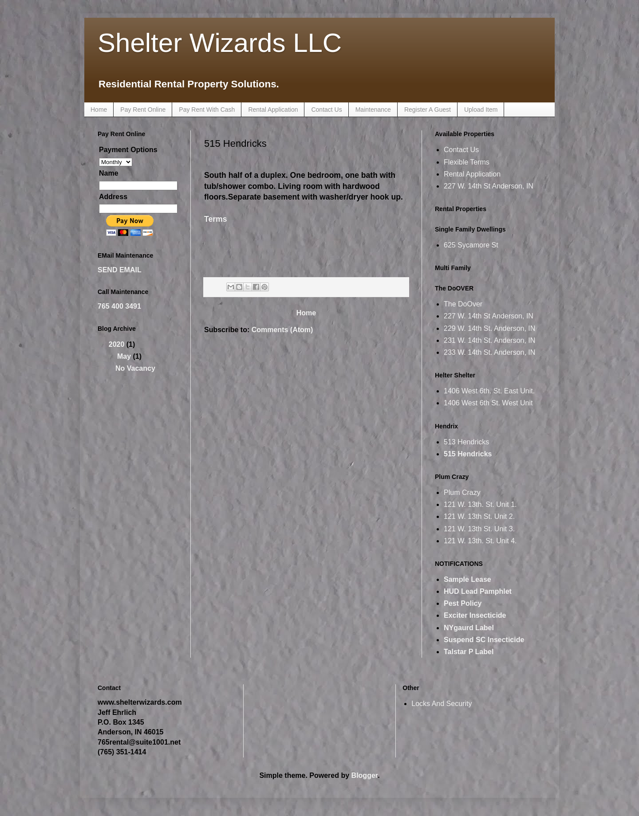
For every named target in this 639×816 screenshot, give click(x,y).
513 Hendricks (466, 442)
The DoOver (463, 304)
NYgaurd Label (469, 628)
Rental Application (273, 109)
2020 (117, 344)
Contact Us (326, 109)
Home (99, 109)
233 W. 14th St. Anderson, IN (489, 352)
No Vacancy (135, 368)
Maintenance (373, 109)
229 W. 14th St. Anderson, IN (489, 328)
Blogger (364, 775)
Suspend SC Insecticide (484, 639)
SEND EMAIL (120, 270)
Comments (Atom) (282, 329)
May (125, 356)
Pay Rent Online (143, 109)
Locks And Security (441, 703)
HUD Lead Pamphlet (478, 591)
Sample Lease (467, 579)
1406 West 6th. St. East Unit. (489, 391)
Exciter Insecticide (475, 615)
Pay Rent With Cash (207, 109)
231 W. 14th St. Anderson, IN (489, 340)
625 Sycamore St (471, 245)
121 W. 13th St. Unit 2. (479, 516)
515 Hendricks (468, 454)
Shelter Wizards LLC (220, 43)
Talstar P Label (468, 651)
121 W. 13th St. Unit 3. (479, 529)
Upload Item (480, 109)
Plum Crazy (462, 492)
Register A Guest (427, 109)
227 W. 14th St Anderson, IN (488, 186)
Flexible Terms (466, 162)
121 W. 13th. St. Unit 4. (480, 541)
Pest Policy (462, 603)
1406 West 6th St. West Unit (488, 403)
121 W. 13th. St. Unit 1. (480, 504)
